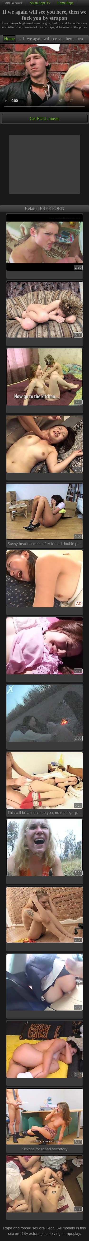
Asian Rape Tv (40, 3)
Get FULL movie (44, 118)
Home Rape (65, 3)
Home (9, 38)
